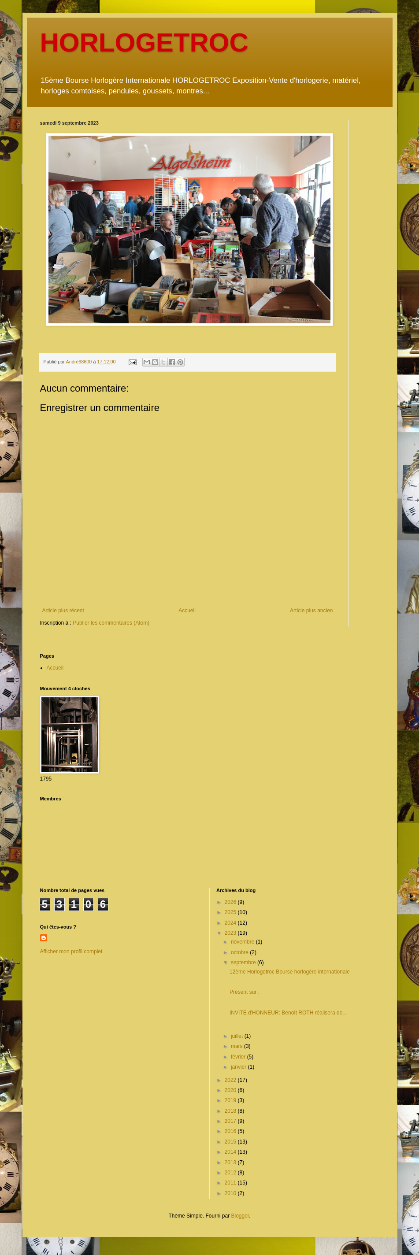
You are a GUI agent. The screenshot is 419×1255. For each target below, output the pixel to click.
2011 (231, 1183)
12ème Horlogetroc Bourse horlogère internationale (290, 972)
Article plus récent (63, 610)
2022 (231, 1080)
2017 (231, 1121)
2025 (231, 912)
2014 (231, 1152)
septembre (244, 962)
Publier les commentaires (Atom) (111, 623)
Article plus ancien (311, 610)
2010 (231, 1193)
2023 (231, 933)
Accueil (187, 610)
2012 (231, 1173)
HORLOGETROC (144, 42)
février (239, 1057)
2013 (231, 1162)
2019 (231, 1100)
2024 (231, 923)
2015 (231, 1142)
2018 (231, 1111)
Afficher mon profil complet (71, 951)
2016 (231, 1131)
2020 (231, 1090)
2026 (231, 902)
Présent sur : (245, 992)
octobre (240, 952)
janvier (239, 1067)
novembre (243, 942)
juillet (238, 1036)
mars (237, 1046)
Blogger (240, 1216)
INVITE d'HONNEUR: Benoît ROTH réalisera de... (288, 1013)
